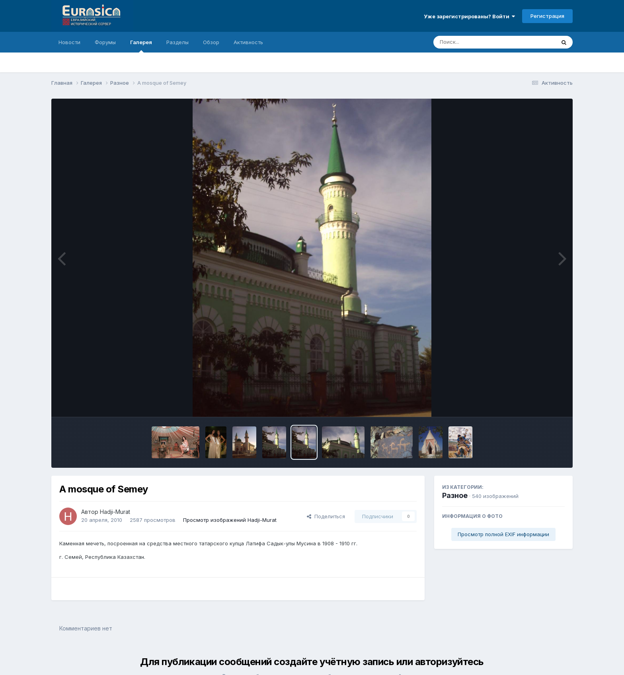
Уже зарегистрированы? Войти (469, 16)
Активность (248, 42)
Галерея (141, 46)
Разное (455, 495)
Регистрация (547, 16)
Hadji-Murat (115, 511)
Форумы (105, 42)
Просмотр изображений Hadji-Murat (230, 520)
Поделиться (326, 516)
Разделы (177, 42)
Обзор (211, 42)
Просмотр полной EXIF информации (503, 534)
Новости (69, 42)
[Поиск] (479, 42)
